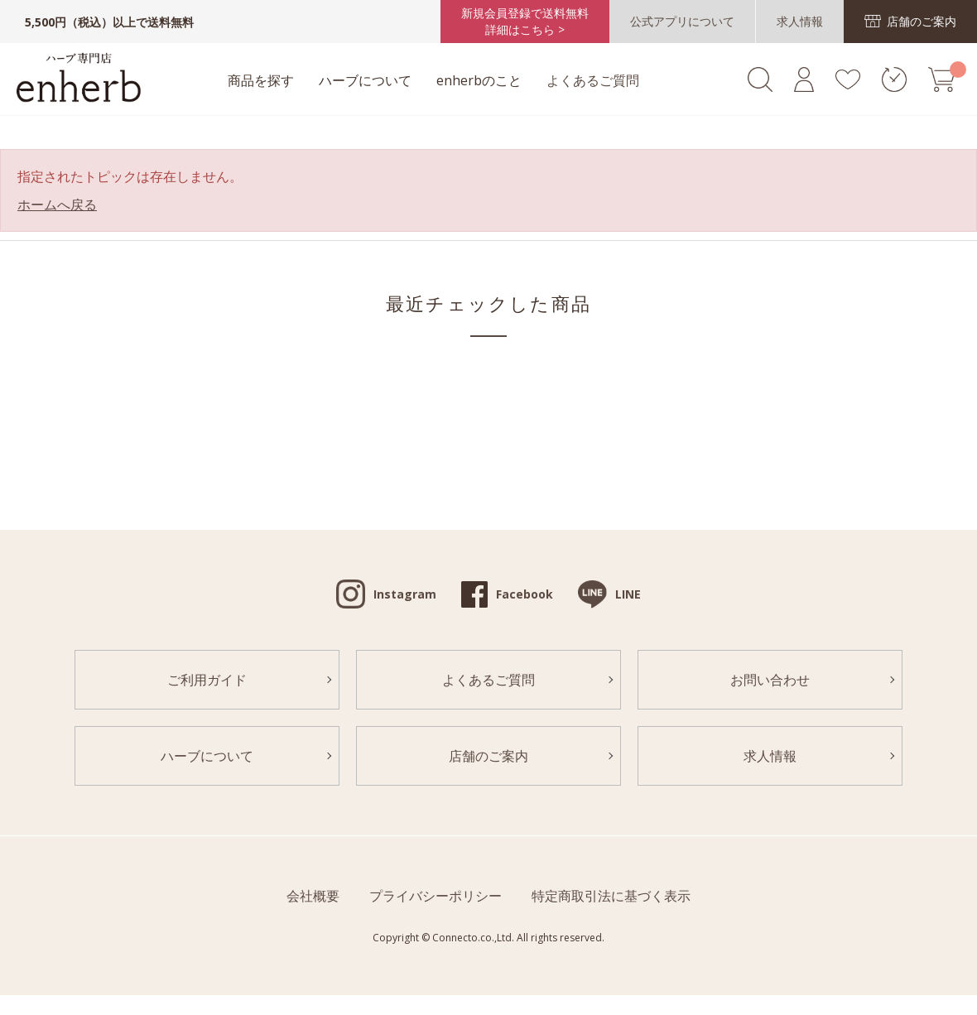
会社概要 (312, 896)
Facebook (524, 594)
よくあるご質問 (592, 80)
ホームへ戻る (57, 204)
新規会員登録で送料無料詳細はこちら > (525, 21)
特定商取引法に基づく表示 (611, 896)
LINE (628, 594)
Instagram (404, 594)
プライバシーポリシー (435, 896)
